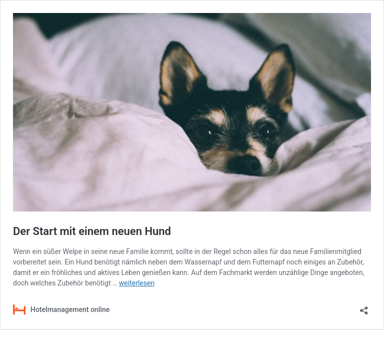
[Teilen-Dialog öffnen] (364, 307)
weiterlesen (136, 283)
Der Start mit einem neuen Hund (92, 231)
